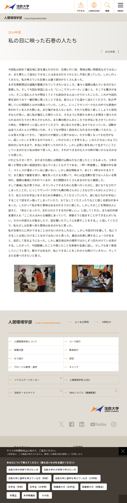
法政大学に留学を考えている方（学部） (29, 478)
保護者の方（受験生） (93, 486)
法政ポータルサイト (24, 392)
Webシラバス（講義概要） (83, 392)
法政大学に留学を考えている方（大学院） (77, 478)
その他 (45, 495)
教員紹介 (74, 350)
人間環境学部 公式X (79, 379)
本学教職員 (29, 495)
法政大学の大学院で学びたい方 (60, 469)
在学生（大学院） (39, 486)
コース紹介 (75, 341)
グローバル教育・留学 (25, 367)
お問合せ (106, 322)
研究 (71, 358)
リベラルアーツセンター (27, 379)
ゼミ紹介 (18, 358)
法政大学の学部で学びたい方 (23, 469)
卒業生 (13, 495)
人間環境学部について (25, 341)
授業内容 (18, 350)
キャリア (74, 367)
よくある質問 (82, 322)
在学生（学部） (16, 486)
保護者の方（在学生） (65, 486)
